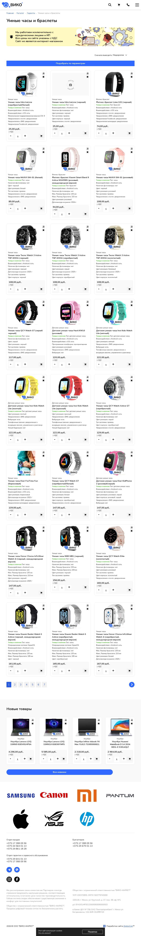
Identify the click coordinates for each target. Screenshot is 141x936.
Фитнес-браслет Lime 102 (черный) (110, 103)
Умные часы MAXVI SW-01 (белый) (22, 179)
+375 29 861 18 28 (16, 849)
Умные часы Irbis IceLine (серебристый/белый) (21, 103)
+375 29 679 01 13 (83, 846)
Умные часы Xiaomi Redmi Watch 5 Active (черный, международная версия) (25, 637)
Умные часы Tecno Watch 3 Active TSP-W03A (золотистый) (114, 257)
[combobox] (120, 55)
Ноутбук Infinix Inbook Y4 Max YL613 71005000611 (87, 744)
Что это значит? (44, 933)
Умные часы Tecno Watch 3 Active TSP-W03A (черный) (26, 257)
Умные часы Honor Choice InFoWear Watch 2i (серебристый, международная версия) (114, 637)
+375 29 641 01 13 (16, 859)
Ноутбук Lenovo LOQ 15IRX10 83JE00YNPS (54, 743)
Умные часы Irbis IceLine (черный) (70, 102)
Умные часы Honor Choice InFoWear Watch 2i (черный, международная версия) (23, 559)
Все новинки (17, 772)
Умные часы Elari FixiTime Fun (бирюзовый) (24, 482)
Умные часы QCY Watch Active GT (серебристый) (114, 407)
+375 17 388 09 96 (16, 843)
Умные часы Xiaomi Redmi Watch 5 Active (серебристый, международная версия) (69, 637)
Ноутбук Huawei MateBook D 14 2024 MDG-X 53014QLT (120, 744)
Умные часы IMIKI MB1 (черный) (69, 556)
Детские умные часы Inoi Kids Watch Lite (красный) (68, 407)
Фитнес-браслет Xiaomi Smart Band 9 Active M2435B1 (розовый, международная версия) (70, 180)
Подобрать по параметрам (70, 63)
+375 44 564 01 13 (16, 846)
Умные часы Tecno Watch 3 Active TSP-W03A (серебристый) (70, 257)
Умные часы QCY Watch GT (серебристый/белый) (66, 482)
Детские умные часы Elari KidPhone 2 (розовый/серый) (111, 482)
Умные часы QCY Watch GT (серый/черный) (22, 332)
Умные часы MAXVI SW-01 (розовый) (110, 179)
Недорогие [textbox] (118, 55)
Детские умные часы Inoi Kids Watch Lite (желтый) (24, 407)
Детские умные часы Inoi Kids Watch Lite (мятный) (112, 332)
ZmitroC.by (128, 926)
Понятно (92, 931)
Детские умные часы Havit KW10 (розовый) (70, 332)
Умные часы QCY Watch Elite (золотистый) (111, 557)
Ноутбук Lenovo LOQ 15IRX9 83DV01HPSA (21, 743)
